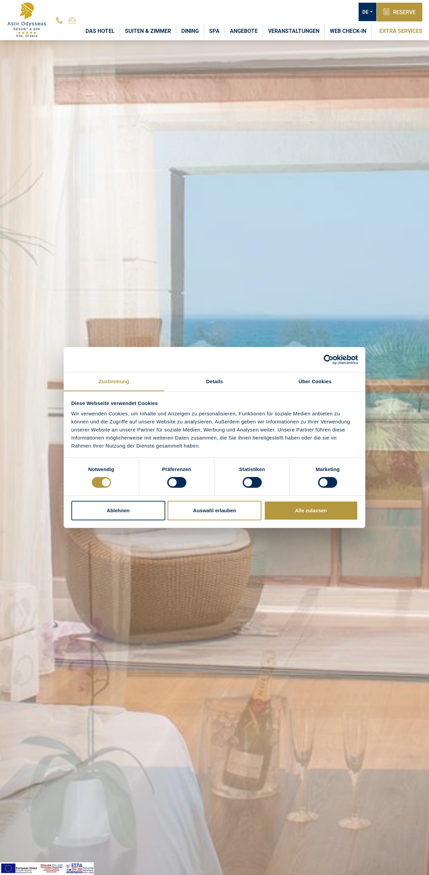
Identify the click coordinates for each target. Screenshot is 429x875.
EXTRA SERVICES (400, 30)
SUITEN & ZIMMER (148, 30)
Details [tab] (214, 381)
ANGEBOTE (244, 30)
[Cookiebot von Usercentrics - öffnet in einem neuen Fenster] (328, 359)
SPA (214, 30)
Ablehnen (118, 510)
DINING (190, 30)
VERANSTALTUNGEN (293, 30)
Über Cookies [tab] (315, 381)
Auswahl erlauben (214, 510)
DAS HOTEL (100, 30)
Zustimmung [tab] (114, 381)
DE (365, 12)
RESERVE (399, 11)
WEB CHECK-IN (348, 30)
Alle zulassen (311, 510)
